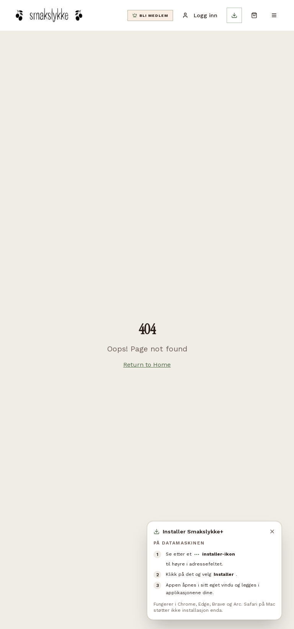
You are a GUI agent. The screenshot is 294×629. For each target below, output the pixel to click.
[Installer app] (234, 15)
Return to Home (147, 364)
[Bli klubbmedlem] (150, 15)
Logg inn (199, 15)
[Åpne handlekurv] (254, 15)
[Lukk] (272, 531)
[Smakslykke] (48, 15)
